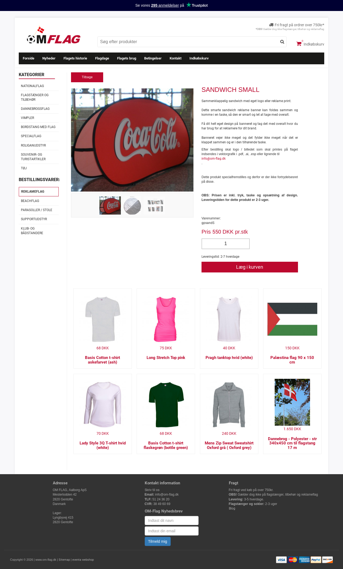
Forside (28, 58)
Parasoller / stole (36, 210)
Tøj (24, 168)
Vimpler (27, 118)
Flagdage (102, 58)
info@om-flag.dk (214, 158)
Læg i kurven (249, 267)
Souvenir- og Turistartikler (33, 157)
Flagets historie (75, 58)
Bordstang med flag (38, 127)
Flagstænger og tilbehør (35, 97)
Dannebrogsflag (35, 109)
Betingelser (153, 58)
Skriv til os (152, 490)
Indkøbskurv (310, 43)
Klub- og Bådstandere (32, 231)
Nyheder (48, 58)
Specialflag (31, 136)
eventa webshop (83, 559)
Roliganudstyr (33, 145)
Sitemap (64, 559)
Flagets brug (126, 58)
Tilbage (87, 77)
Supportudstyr (34, 219)
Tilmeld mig (157, 541)
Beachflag (30, 201)
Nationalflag (32, 86)
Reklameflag (32, 191)
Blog (232, 508)
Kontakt (175, 58)
